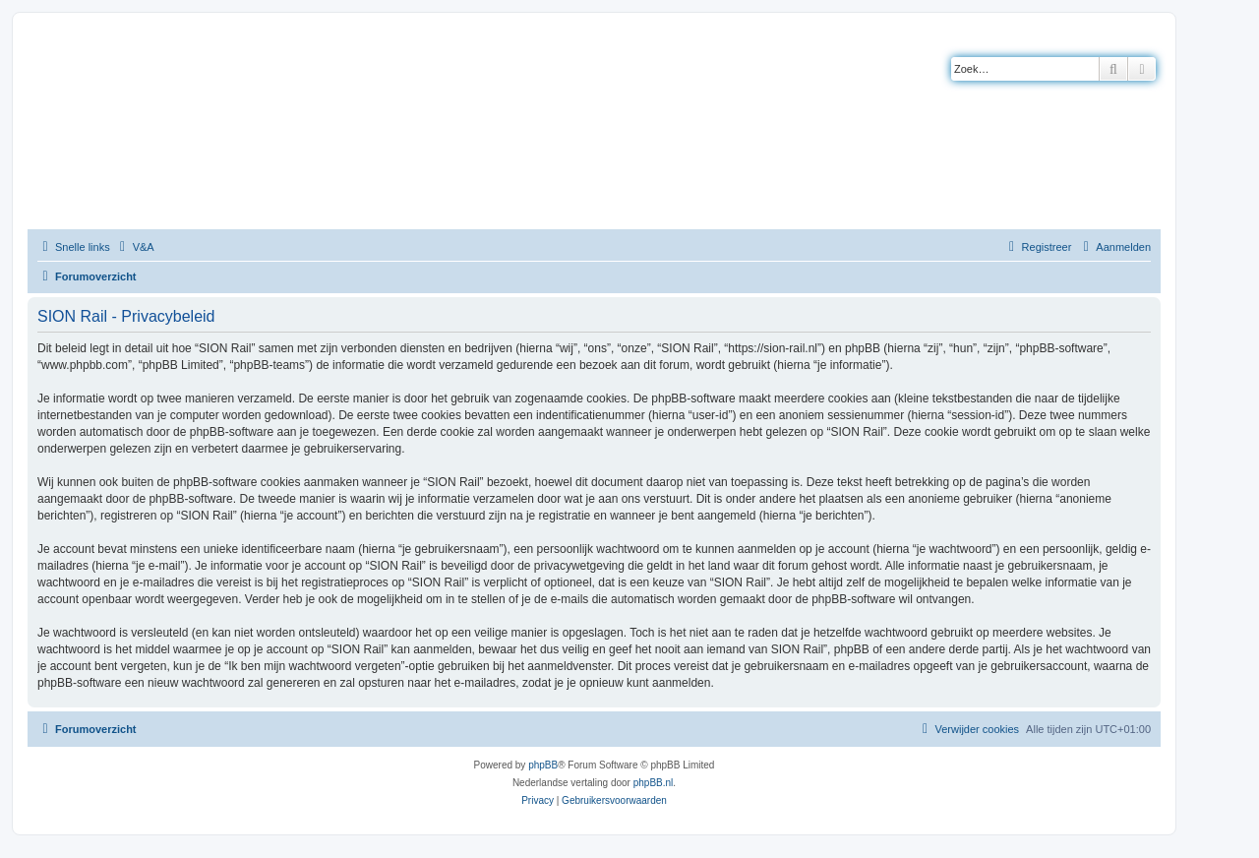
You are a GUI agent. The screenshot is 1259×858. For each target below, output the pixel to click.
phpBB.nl (653, 782)
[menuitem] (134, 247)
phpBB (543, 765)
